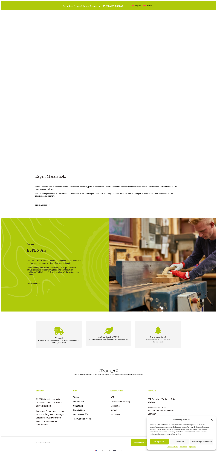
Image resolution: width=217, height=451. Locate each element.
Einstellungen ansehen (202, 441)
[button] (211, 419)
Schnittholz (78, 406)
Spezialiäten (79, 410)
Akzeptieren (159, 441)
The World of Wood (82, 419)
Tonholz (76, 397)
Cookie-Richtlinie (172, 447)
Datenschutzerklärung (120, 401)
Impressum (192, 447)
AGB (112, 397)
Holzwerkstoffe (80, 414)
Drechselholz (79, 401)
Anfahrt (114, 410)
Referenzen (116, 419)
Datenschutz (183, 447)
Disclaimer (115, 406)
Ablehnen (179, 441)
